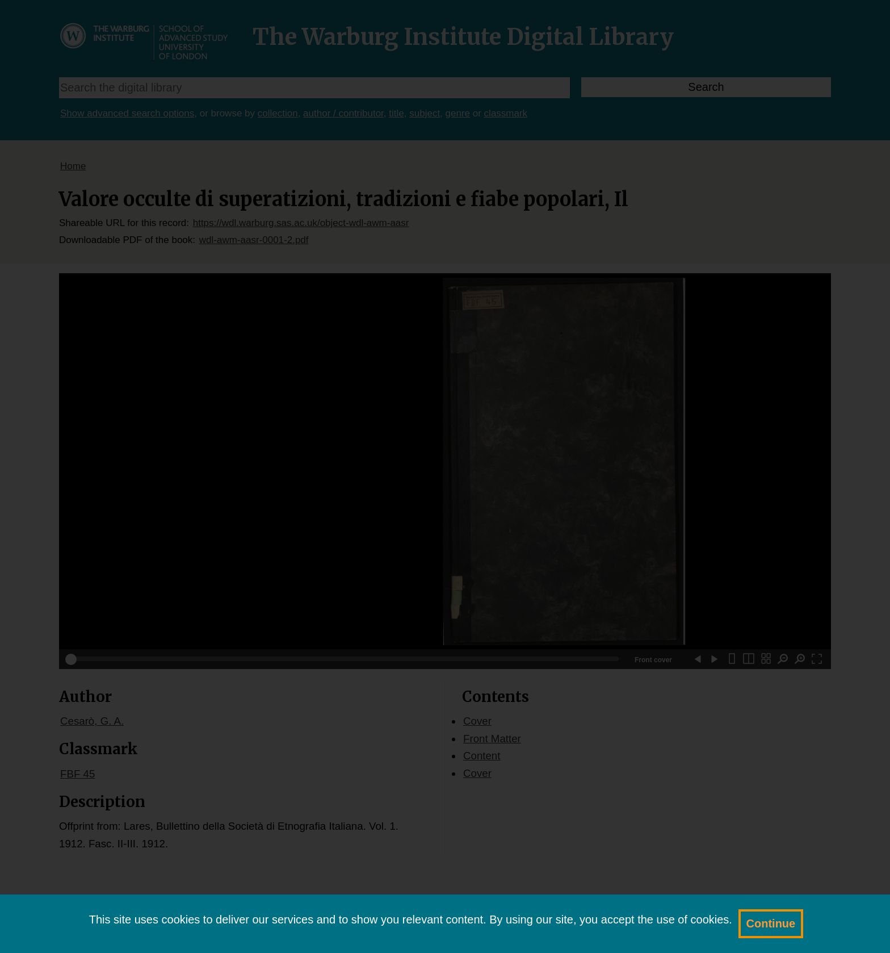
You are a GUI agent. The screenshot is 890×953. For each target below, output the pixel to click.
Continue (771, 923)
